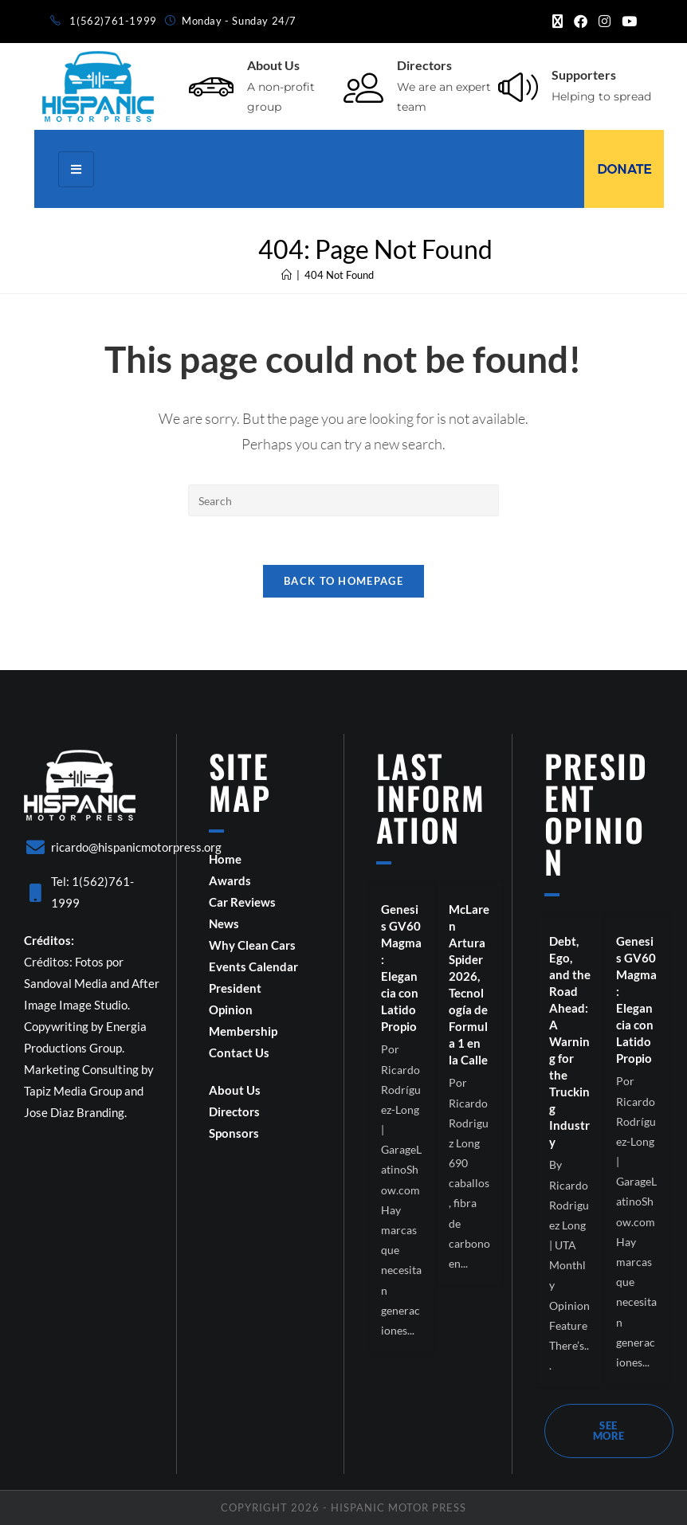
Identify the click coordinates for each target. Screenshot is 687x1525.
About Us (273, 65)
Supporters (584, 74)
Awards (230, 880)
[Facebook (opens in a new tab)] (580, 21)
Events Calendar (253, 966)
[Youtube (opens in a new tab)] (626, 21)
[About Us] (211, 87)
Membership (243, 1031)
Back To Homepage (343, 580)
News (224, 923)
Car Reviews (242, 902)
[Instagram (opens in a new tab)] (604, 21)
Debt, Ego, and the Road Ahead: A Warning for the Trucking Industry (570, 1041)
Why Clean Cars (252, 945)
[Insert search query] (343, 500)
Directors (424, 65)
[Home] (286, 275)
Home (225, 859)
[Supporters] (518, 87)
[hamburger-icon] (76, 169)
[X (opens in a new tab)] (557, 21)
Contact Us (239, 1052)
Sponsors (234, 1133)
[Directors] (363, 87)
